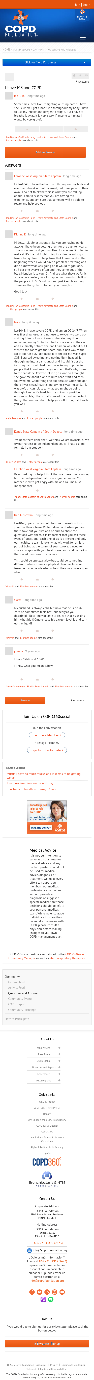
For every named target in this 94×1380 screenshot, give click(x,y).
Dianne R (20, 234)
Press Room (44, 1054)
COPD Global (43, 1060)
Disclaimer (41, 1364)
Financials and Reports (44, 1067)
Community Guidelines (73, 1364)
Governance (43, 1074)
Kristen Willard (13, 462)
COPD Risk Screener (47, 1125)
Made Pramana (13, 418)
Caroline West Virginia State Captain (37, 176)
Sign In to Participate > (47, 750)
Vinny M (10, 586)
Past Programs (43, 1080)
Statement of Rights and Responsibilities (46, 1369)
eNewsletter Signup (47, 1344)
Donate (82, 15)
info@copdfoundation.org (47, 1280)
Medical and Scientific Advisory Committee (47, 1139)
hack (17, 322)
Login (86, 5)
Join (77, 5)
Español (47, 1153)
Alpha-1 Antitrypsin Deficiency (47, 1147)
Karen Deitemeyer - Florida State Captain (27, 686)
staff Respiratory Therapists (67, 958)
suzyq (17, 600)
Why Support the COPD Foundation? (47, 1119)
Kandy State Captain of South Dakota (38, 431)
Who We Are (43, 1047)
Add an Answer (45, 152)
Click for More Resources (40, 62)
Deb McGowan (23, 515)
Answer (25, 700)
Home (7, 49)
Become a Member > (47, 735)
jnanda (18, 651)
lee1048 (19, 96)
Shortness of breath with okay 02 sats (31, 789)
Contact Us (47, 1131)
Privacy (54, 1364)
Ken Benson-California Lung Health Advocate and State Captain (39, 137)
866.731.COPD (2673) (53, 1261)
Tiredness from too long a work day (30, 783)
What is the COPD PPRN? (47, 1108)
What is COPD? (47, 1102)
